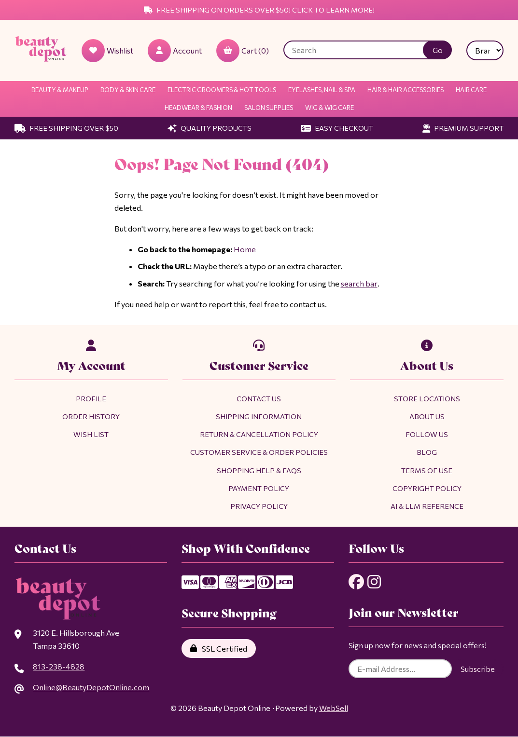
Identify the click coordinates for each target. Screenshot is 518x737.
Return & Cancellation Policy (259, 434)
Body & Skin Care (127, 90)
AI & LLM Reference (427, 506)
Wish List (91, 434)
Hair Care (471, 90)
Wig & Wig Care (329, 107)
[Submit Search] (437, 50)
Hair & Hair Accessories (405, 90)
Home (245, 249)
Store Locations (427, 398)
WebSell (333, 707)
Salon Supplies (268, 107)
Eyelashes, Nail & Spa (321, 90)
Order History (91, 416)
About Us (427, 416)
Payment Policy (258, 488)
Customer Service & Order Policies (259, 452)
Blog (427, 452)
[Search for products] (360, 50)
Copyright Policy (427, 488)
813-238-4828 (58, 666)
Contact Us (259, 398)
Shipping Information (259, 416)
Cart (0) (242, 50)
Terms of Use (426, 470)
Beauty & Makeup (59, 90)
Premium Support (463, 127)
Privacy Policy (259, 506)
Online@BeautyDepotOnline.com (91, 687)
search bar (359, 283)
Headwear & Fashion (198, 107)
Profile (91, 398)
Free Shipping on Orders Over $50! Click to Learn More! (259, 9)
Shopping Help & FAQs (259, 470)
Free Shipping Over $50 (66, 127)
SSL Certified (218, 648)
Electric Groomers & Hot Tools (222, 90)
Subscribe (478, 669)
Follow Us (427, 434)
